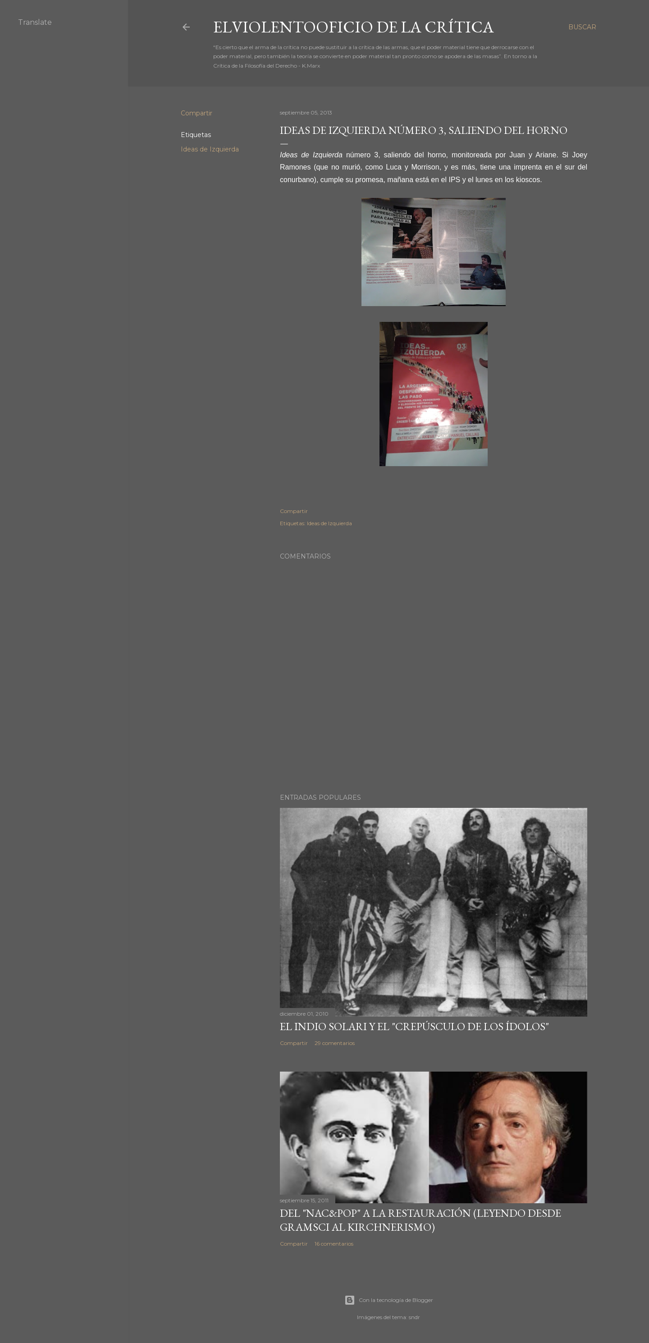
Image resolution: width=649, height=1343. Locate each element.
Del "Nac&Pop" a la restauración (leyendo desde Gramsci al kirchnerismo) (420, 1220)
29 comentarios (335, 1043)
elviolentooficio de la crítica (353, 26)
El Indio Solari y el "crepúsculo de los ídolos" (414, 1026)
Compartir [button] (196, 113)
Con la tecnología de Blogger (388, 1300)
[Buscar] (582, 27)
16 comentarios (334, 1243)
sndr (414, 1317)
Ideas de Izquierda (210, 149)
